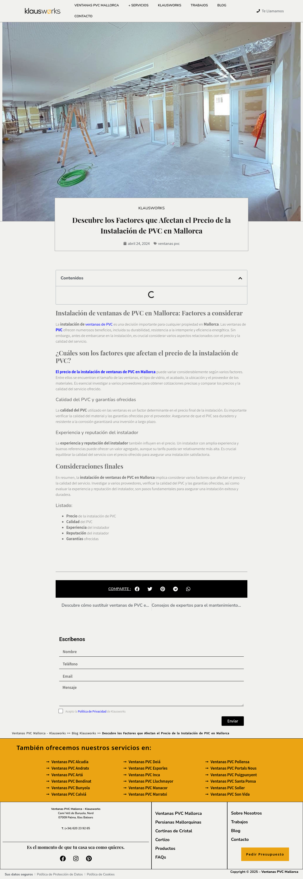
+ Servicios (138, 5)
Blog (221, 5)
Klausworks (169, 5)
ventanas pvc (169, 243)
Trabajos (199, 5)
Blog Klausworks (84, 733)
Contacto (83, 16)
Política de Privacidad (92, 711)
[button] (240, 278)
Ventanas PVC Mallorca (96, 5)
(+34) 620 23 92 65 (76, 828)
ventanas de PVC (99, 323)
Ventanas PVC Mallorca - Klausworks (39, 733)
